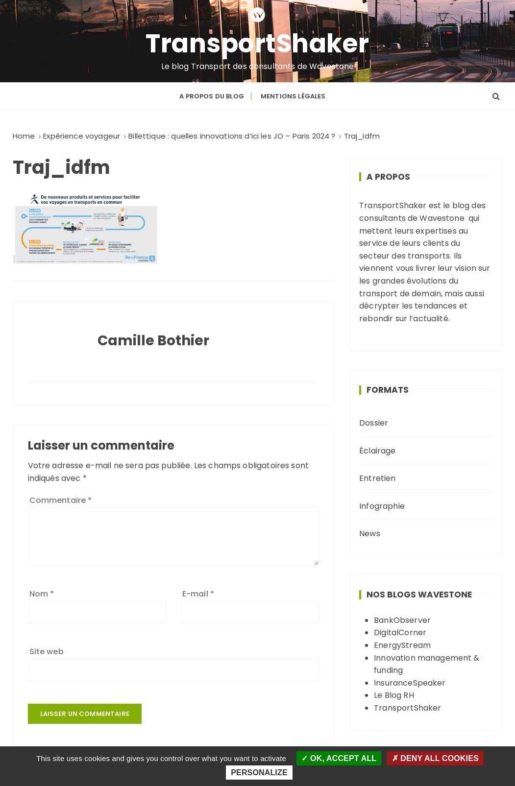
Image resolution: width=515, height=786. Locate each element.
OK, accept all (338, 758)
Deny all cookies (435, 758)
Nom (41, 593)
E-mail (198, 593)
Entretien (377, 478)
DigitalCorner (400, 632)
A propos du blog (211, 96)
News (369, 533)
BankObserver (402, 620)
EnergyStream (402, 645)
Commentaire (60, 500)
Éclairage (377, 450)
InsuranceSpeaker (409, 683)
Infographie (382, 506)
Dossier (373, 423)
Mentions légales (293, 96)
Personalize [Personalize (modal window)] (259, 772)
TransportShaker (257, 43)
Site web (46, 651)
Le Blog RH (394, 695)
